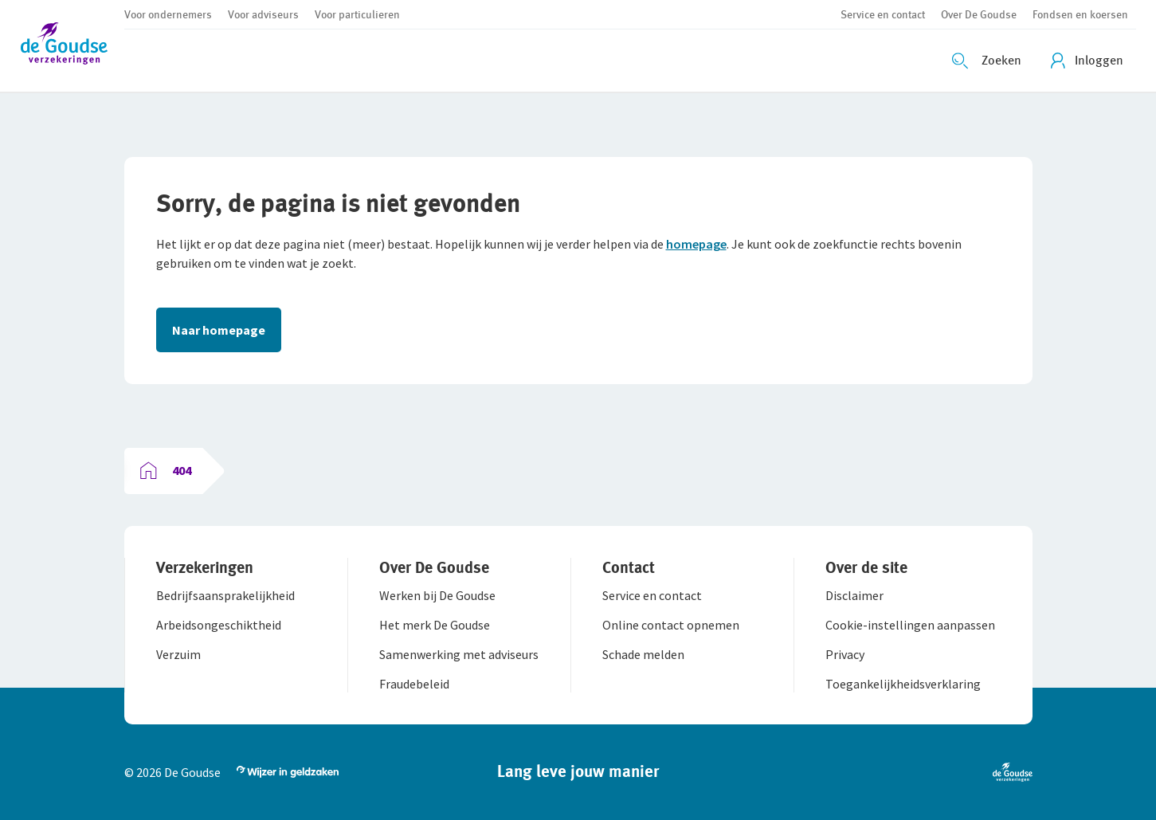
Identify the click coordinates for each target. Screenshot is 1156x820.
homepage (696, 244)
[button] (72, 46)
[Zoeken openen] (988, 60)
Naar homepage (218, 330)
